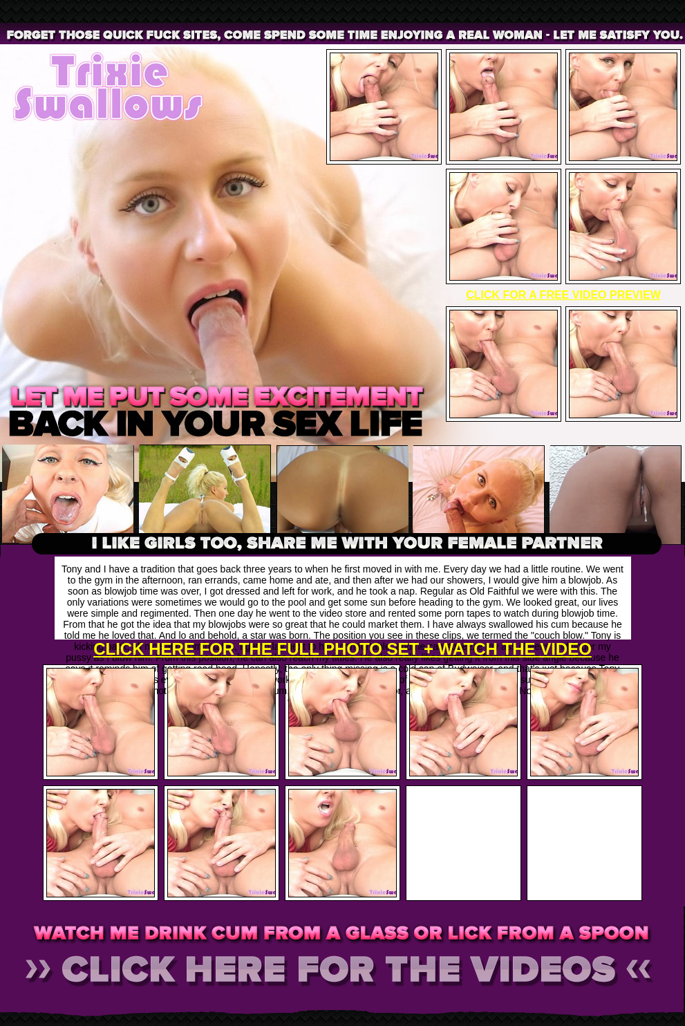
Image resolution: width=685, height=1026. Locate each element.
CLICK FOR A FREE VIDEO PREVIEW (563, 295)
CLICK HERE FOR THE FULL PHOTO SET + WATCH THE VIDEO (342, 649)
